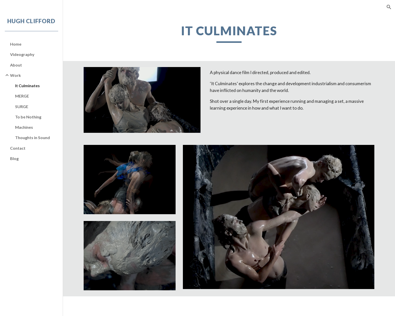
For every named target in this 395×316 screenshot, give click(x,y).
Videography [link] (22, 54)
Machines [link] (24, 127)
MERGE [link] (22, 95)
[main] (229, 33)
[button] (389, 7)
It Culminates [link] (27, 85)
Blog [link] (14, 158)
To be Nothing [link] (28, 116)
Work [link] (15, 75)
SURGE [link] (21, 106)
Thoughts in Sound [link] (32, 137)
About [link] (16, 64)
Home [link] (15, 44)
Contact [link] (17, 148)
